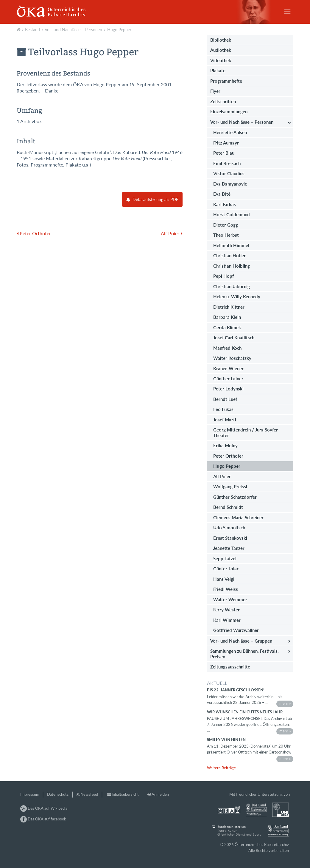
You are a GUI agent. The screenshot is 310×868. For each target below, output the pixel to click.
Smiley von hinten (226, 739)
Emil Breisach (227, 163)
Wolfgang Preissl (230, 486)
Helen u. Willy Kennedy (236, 296)
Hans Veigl (223, 579)
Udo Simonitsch (229, 527)
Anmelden (160, 794)
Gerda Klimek (227, 327)
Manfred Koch (227, 348)
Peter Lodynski (228, 388)
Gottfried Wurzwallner (236, 630)
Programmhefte (226, 81)
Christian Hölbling (231, 266)
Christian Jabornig (231, 286)
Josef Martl (224, 419)
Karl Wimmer (227, 620)
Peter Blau (223, 153)
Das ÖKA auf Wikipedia (43, 808)
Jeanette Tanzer (228, 548)
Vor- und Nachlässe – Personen (73, 29)
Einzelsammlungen (228, 111)
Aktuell (19, 29)
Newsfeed (89, 794)
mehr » (285, 703)
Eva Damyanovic (230, 183)
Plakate (217, 70)
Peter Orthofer (228, 456)
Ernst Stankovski (230, 538)
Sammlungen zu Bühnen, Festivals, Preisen (244, 653)
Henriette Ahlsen (230, 132)
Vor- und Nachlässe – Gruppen (241, 640)
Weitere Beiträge (221, 767)
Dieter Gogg (225, 224)
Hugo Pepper (119, 29)
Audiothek (220, 50)
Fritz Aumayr (226, 142)
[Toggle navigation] (287, 11)
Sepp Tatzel (224, 558)
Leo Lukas (223, 409)
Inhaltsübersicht (125, 794)
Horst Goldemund (231, 214)
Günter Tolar (226, 568)
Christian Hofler (229, 255)
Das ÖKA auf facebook (43, 819)
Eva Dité (221, 194)
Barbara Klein (227, 317)
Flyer (215, 91)
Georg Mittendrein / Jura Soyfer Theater (245, 432)
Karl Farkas (224, 204)
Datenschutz (57, 794)
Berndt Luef (225, 399)
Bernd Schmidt (228, 507)
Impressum (29, 794)
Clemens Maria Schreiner (238, 517)
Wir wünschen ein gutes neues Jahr (245, 712)
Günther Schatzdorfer (235, 497)
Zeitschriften (223, 101)
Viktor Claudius (228, 173)
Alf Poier (222, 476)
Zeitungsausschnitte (230, 666)
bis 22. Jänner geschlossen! (235, 690)
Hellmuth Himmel (231, 245)
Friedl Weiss (225, 589)
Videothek (220, 60)
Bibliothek (220, 40)
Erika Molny (225, 445)
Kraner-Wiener (228, 368)
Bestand (32, 29)
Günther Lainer (228, 378)
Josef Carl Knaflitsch (233, 337)
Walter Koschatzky (232, 358)
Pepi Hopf (223, 276)
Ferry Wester (226, 609)
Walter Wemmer (230, 599)
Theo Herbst (226, 235)
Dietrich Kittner (228, 307)
